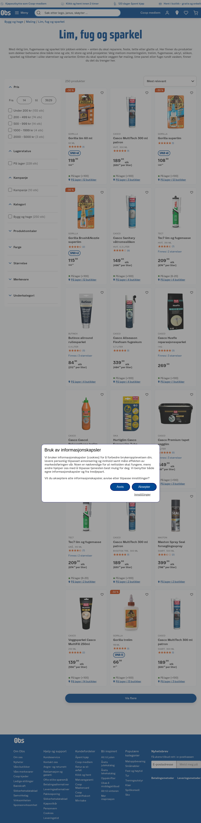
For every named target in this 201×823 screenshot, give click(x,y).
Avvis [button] (120, 486)
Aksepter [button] (144, 486)
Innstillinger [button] (142, 494)
